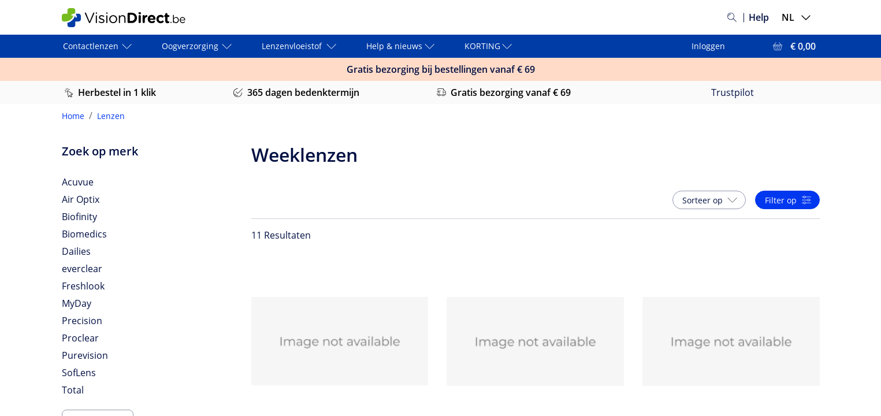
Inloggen (708, 45)
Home (73, 115)
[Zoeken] (732, 17)
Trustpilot (732, 92)
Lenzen (111, 115)
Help (759, 17)
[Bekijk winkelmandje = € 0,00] (793, 46)
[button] (709, 200)
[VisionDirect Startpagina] (130, 17)
